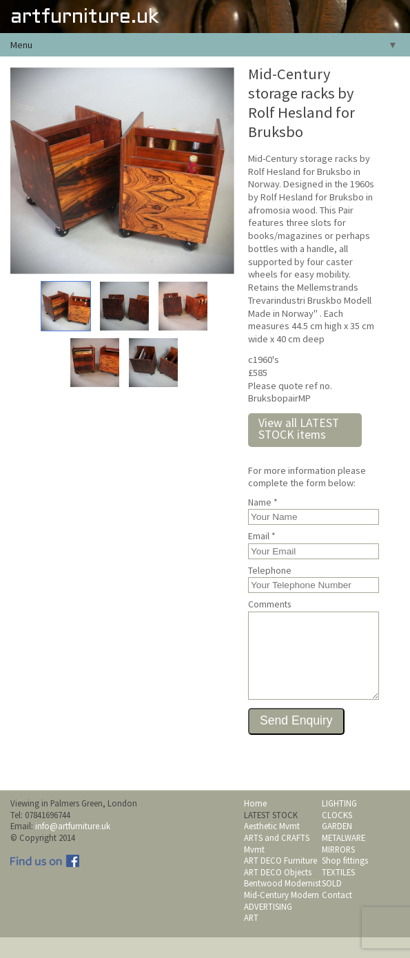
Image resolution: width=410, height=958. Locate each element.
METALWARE (343, 858)
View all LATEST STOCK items (298, 429)
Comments (269, 605)
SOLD (332, 903)
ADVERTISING (268, 927)
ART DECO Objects (277, 892)
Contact (337, 915)
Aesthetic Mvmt (272, 846)
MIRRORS (338, 869)
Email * (262, 536)
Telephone (269, 571)
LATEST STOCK (271, 835)
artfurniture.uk (84, 17)
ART (251, 938)
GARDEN (337, 846)
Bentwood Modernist (282, 903)
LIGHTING (339, 823)
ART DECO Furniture (280, 880)
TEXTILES (338, 892)
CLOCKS (337, 835)
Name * (263, 503)
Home (255, 823)
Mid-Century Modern (281, 915)
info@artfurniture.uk (72, 846)
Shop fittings (345, 880)
